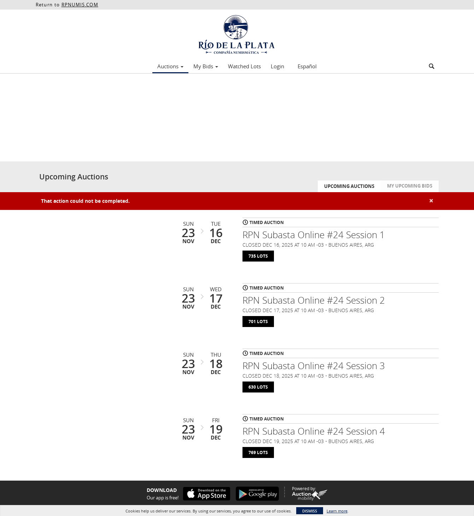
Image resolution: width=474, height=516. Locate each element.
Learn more (337, 511)
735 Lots (258, 256)
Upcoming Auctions (349, 186)
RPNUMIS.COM (80, 4)
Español (307, 66)
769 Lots (258, 452)
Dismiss (309, 511)
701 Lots (258, 322)
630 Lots (258, 387)
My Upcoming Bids (409, 186)
